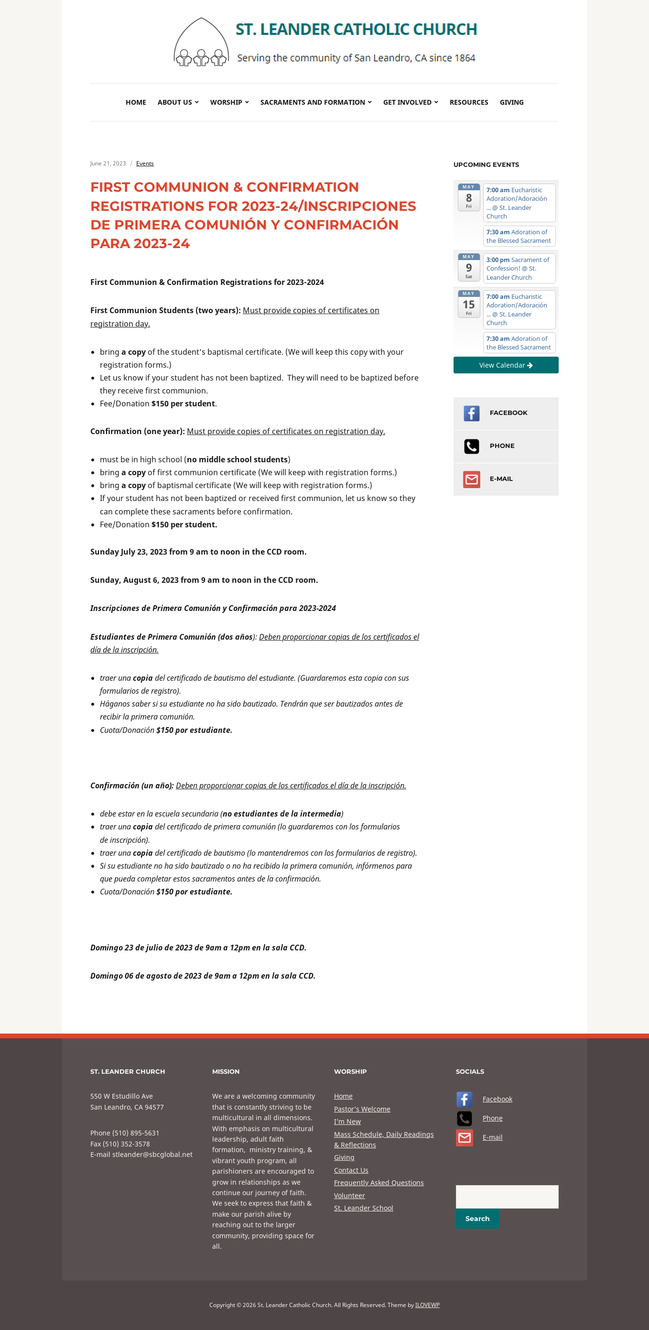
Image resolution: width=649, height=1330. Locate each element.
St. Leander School (363, 1207)
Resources (469, 102)
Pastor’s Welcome (362, 1108)
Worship (226, 102)
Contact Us (351, 1170)
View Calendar (506, 365)
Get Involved (407, 102)
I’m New (347, 1121)
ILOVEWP (427, 1305)
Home (136, 102)
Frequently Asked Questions (379, 1182)
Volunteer (349, 1195)
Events (145, 163)
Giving (512, 102)
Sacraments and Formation (312, 102)
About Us (175, 102)
